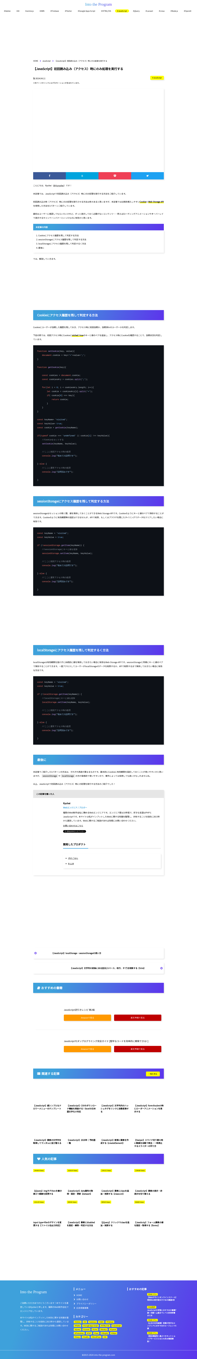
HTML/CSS (106, 11)
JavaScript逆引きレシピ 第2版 (79, 1009)
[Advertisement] (98, 38)
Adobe (8, 11)
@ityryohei (59, 185)
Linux (162, 11)
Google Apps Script (87, 11)
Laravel (150, 11)
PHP (89, 1332)
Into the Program (98, 4)
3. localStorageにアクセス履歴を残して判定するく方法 (61, 243)
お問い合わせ (82, 1298)
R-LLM (71, 863)
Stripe (114, 1332)
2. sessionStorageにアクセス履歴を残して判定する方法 (61, 239)
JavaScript (122, 11)
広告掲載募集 (82, 1307)
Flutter (69, 11)
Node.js (175, 11)
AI (18, 11)
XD (105, 1336)
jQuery (137, 11)
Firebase (55, 11)
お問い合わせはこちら (73, 825)
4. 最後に (40, 247)
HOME (79, 1294)
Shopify (105, 1332)
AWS (42, 11)
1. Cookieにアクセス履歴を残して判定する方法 (57, 235)
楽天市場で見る (138, 1017)
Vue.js (78, 1336)
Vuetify (86, 1336)
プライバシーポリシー (86, 1302)
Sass (96, 1332)
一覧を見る (153, 1073)
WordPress (96, 1336)
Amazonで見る (87, 1017)
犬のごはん (73, 857)
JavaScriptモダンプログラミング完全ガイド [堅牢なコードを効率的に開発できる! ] (106, 1040)
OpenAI (188, 11)
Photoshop (80, 1332)
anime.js (30, 11)
